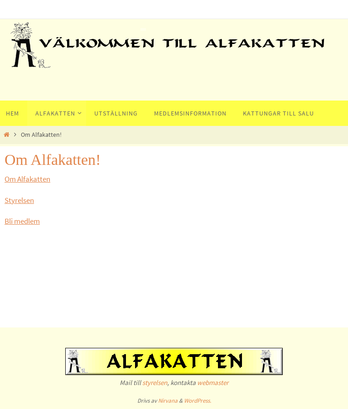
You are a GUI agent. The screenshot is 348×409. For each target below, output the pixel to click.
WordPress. (197, 400)
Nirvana (168, 400)
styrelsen (154, 382)
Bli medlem (22, 221)
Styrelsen (19, 200)
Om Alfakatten (27, 179)
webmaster (212, 382)
